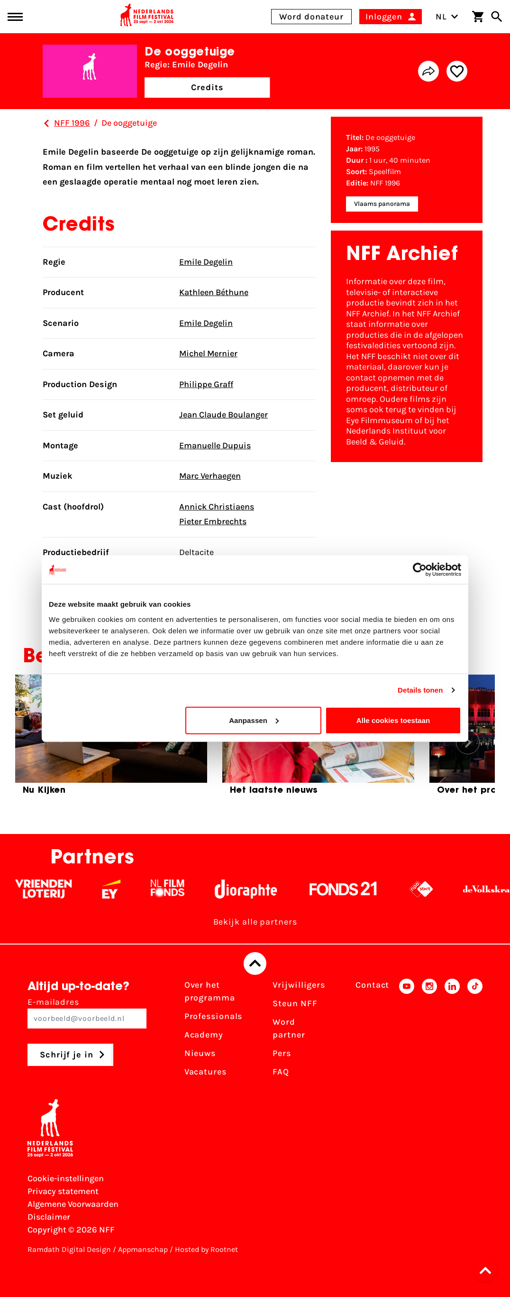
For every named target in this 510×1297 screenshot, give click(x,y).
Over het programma (209, 991)
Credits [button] (207, 87)
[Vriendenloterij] (54, 889)
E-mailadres (86, 1012)
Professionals (213, 1016)
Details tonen (420, 690)
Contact (372, 985)
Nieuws (200, 1053)
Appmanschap (143, 1249)
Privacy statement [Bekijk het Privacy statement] (63, 1191)
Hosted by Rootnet (206, 1249)
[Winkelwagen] (477, 16)
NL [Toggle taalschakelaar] (447, 16)
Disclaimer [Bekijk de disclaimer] (48, 1217)
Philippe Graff (206, 384)
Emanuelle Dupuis (215, 445)
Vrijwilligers (299, 985)
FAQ (281, 1071)
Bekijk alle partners (255, 922)
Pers (282, 1053)
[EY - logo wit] (122, 889)
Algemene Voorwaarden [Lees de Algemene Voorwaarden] (72, 1204)
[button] (488, 1270)
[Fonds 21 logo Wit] (354, 889)
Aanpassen (254, 720)
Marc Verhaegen (210, 476)
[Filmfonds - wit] (178, 889)
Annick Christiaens (216, 506)
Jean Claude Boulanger (223, 414)
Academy (203, 1034)
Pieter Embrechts (212, 521)
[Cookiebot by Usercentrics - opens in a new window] (419, 570)
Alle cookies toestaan (393, 720)
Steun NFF (295, 1003)
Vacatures (205, 1071)
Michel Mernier (208, 353)
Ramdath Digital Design (69, 1249)
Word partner (289, 1028)
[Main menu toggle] (15, 17)
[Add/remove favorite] (456, 71)
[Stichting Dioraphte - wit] (257, 889)
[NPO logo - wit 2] (432, 889)
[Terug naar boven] (255, 963)
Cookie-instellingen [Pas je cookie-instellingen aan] (65, 1178)
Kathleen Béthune (213, 292)
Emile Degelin (206, 262)
